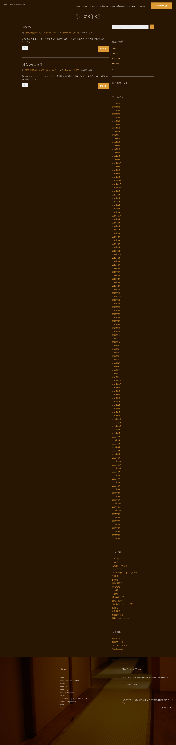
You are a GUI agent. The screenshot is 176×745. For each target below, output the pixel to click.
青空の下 (28, 27)
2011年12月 (117, 335)
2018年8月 (116, 170)
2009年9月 (116, 430)
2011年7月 (116, 353)
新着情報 (116, 587)
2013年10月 (117, 258)
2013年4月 (116, 279)
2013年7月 (116, 268)
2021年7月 (116, 149)
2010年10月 (117, 384)
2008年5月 (116, 486)
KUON (114, 69)
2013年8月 (116, 265)
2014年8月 (116, 223)
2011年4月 (116, 363)
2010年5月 (116, 402)
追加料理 (116, 611)
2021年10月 (117, 139)
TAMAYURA (116, 64)
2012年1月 (116, 332)
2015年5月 (116, 202)
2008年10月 (117, 468)
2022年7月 (116, 111)
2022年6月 (116, 114)
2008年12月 (117, 461)
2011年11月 (117, 339)
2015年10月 (117, 188)
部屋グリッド (118, 615)
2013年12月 (117, 251)
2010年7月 (116, 395)
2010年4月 (116, 405)
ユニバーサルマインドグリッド (125, 573)
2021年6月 (116, 153)
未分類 (115, 590)
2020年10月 (117, 163)
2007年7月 (116, 521)
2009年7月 (116, 437)
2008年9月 (116, 472)
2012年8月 (116, 307)
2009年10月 (117, 426)
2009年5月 (116, 444)
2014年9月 (116, 219)
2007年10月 (117, 510)
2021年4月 (116, 160)
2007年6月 (116, 524)
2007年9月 (116, 514)
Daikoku (115, 53)
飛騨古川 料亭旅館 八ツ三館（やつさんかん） (41, 33)
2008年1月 (116, 500)
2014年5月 (116, 233)
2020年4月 (116, 167)
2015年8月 (116, 195)
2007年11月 (117, 507)
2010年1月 (116, 416)
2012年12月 (117, 293)
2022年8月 (116, 107)
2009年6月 (116, 440)
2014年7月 (116, 226)
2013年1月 (116, 289)
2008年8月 (116, 475)
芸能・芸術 (117, 601)
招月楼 (115, 580)
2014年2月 (116, 244)
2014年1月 (116, 247)
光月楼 (115, 576)
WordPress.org (117, 649)
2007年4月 (116, 532)
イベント (116, 559)
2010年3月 (116, 409)
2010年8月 (116, 391)
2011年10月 (117, 342)
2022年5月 (116, 118)
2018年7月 (116, 174)
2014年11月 (117, 216)
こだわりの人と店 (119, 566)
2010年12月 (117, 377)
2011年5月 (116, 360)
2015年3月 (116, 209)
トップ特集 (117, 569)
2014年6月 (116, 230)
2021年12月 (117, 132)
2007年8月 (116, 517)
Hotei (114, 48)
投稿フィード (118, 642)
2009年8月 (116, 433)
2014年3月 (116, 240)
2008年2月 (116, 496)
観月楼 (115, 608)
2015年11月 (117, 184)
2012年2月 (116, 328)
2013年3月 (116, 282)
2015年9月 (116, 191)
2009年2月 (116, 454)
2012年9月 (116, 303)
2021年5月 (116, 156)
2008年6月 (116, 482)
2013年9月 (116, 261)
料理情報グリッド (119, 583)
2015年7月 (116, 198)
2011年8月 (116, 349)
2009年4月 (116, 447)
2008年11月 (117, 465)
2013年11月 (117, 254)
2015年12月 (117, 181)
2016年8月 (116, 177)
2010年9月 (116, 388)
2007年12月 (117, 503)
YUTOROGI (116, 58)
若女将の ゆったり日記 (70, 33)
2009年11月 (117, 423)
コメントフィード (119, 645)
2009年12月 (117, 419)
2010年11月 (117, 381)
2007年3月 (116, 535)
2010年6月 (116, 398)
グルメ (115, 562)
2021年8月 (116, 146)
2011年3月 (116, 367)
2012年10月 (117, 300)
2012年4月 (116, 321)
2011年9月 (116, 346)
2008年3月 (116, 493)
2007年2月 (116, 538)
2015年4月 (116, 205)
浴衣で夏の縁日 (33, 64)
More (103, 49)
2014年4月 (116, 237)
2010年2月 (116, 412)
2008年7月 (116, 479)
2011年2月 (116, 370)
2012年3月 (116, 325)
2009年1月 (116, 458)
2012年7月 (116, 311)
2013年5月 (116, 275)
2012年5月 (116, 317)
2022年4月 (116, 121)
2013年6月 (116, 272)
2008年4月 (116, 489)
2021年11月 (117, 135)
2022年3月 (116, 125)
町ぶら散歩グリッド (120, 597)
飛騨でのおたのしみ (120, 618)
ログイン (116, 638)
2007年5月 (116, 528)
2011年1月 (116, 374)
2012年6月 (116, 314)
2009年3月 (116, 451)
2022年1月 (116, 128)
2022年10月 (117, 104)
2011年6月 (116, 356)
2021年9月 (116, 142)
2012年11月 (117, 296)
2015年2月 (116, 212)
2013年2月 (116, 286)
